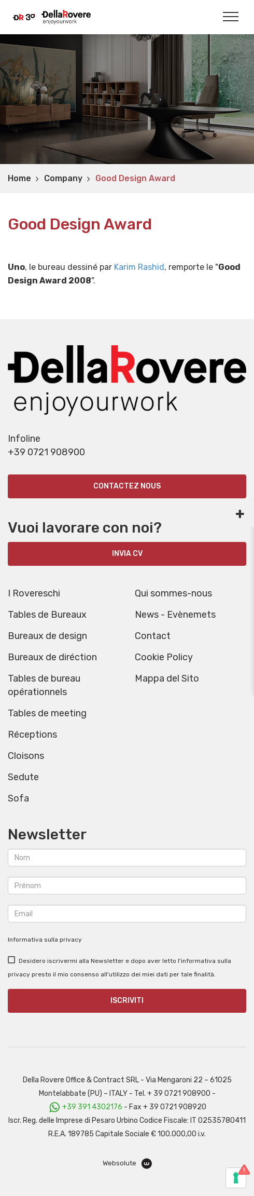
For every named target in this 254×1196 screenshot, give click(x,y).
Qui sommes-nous (173, 593)
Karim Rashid (139, 267)
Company (63, 178)
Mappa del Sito (167, 678)
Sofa (18, 798)
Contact (153, 636)
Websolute (127, 1163)
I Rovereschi (34, 593)
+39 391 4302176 (92, 1107)
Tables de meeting (47, 713)
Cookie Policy (164, 657)
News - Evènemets (175, 614)
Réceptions (32, 734)
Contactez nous (127, 486)
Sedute (23, 777)
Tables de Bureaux (47, 614)
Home (19, 178)
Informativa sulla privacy (45, 939)
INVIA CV (127, 553)
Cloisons (26, 756)
